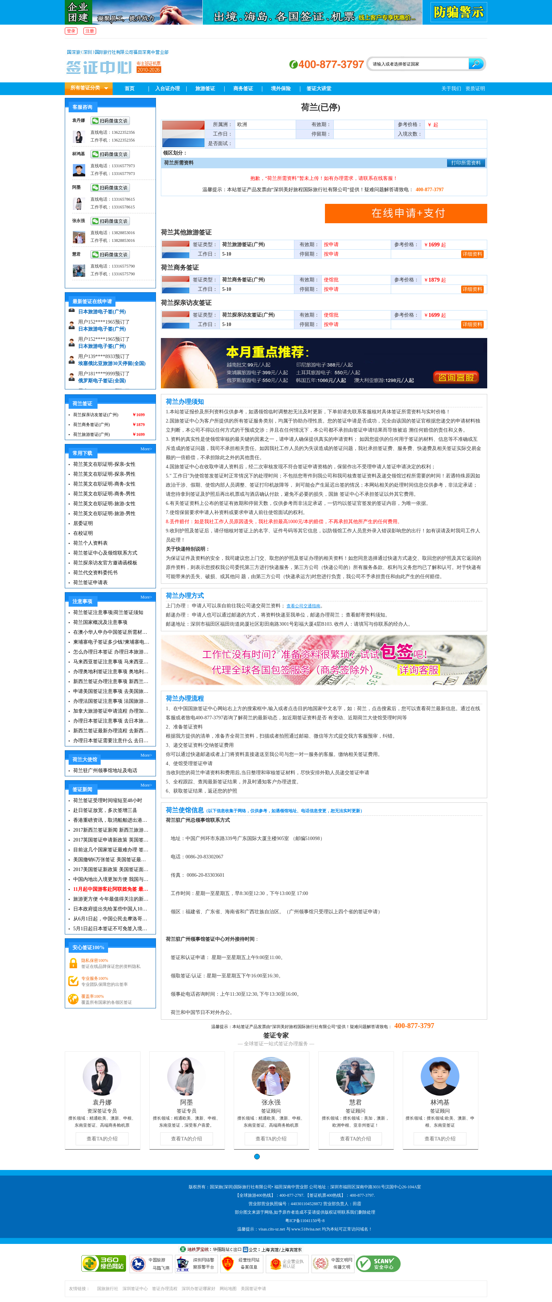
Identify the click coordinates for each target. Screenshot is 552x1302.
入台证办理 (167, 88)
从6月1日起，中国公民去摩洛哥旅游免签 (111, 918)
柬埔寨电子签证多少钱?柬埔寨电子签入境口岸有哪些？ (111, 642)
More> (146, 448)
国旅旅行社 (107, 1288)
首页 (129, 88)
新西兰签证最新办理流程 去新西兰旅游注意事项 (111, 730)
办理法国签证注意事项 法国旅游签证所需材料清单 (111, 701)
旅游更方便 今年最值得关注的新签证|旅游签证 (111, 899)
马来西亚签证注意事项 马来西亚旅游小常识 (111, 661)
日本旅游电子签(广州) (102, 314)
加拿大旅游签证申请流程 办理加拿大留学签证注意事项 (111, 711)
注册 (90, 31)
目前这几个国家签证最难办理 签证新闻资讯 (111, 849)
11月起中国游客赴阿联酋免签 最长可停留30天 (111, 889)
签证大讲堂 (319, 88)
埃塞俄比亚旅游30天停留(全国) (111, 366)
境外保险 (281, 88)
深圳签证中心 (135, 1288)
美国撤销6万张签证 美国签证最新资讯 (111, 859)
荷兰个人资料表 (90, 543)
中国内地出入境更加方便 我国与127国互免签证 (111, 879)
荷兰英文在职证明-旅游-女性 (104, 503)
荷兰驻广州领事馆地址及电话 (105, 770)
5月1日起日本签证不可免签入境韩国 (111, 928)
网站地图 (228, 1288)
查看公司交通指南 (303, 605)
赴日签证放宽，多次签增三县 (105, 810)
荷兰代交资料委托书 (95, 572)
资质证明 (475, 88)
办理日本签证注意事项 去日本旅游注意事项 (111, 721)
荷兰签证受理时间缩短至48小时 (107, 800)
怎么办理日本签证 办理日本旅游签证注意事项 (111, 652)
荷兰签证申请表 (90, 582)
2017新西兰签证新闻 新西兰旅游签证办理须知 (111, 830)
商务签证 (243, 88)
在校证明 (83, 533)
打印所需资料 (466, 162)
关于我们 (451, 88)
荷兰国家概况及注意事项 (100, 622)
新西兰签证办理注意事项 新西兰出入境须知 (111, 681)
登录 (71, 31)
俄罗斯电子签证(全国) (102, 383)
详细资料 (472, 254)
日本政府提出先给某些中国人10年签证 (111, 909)
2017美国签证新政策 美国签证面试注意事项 (111, 869)
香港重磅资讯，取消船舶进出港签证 (111, 820)
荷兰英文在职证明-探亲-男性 (104, 474)
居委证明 (83, 523)
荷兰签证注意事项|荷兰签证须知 (108, 612)
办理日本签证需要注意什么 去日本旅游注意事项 (111, 740)
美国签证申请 (253, 1288)
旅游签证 (205, 88)
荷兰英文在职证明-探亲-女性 (104, 464)
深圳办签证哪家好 (198, 1288)
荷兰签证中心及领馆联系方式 (105, 553)
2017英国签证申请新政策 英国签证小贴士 (111, 840)
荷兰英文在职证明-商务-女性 (104, 484)
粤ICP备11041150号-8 (305, 1220)
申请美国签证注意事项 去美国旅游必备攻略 (111, 691)
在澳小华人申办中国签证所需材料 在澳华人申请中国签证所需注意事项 (111, 632)
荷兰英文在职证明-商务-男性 (104, 493)
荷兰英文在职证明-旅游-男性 (104, 513)
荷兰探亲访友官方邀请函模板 (105, 562)
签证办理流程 (164, 1288)
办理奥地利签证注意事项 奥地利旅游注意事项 (111, 671)
